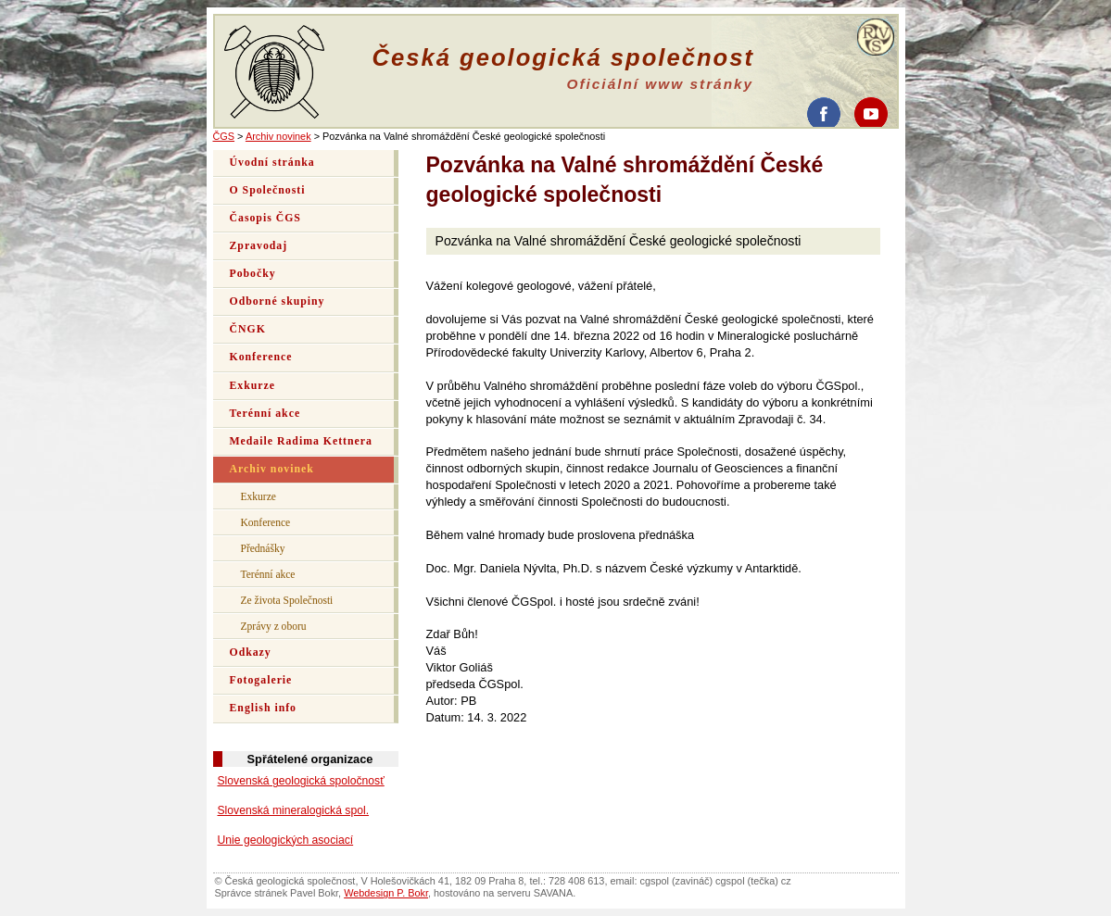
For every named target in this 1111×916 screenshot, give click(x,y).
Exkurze (252, 386)
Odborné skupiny (277, 301)
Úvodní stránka (272, 163)
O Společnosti (268, 190)
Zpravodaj (259, 246)
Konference (261, 357)
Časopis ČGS (265, 218)
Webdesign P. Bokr (386, 892)
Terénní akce (265, 414)
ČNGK (248, 329)
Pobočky (253, 274)
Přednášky (263, 548)
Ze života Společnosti (287, 600)
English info (263, 708)
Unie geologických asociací (286, 840)
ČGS (224, 136)
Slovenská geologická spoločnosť (301, 780)
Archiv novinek (278, 136)
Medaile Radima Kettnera (301, 441)
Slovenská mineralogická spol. (294, 810)
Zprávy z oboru (274, 626)
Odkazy (250, 652)
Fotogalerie (261, 680)
